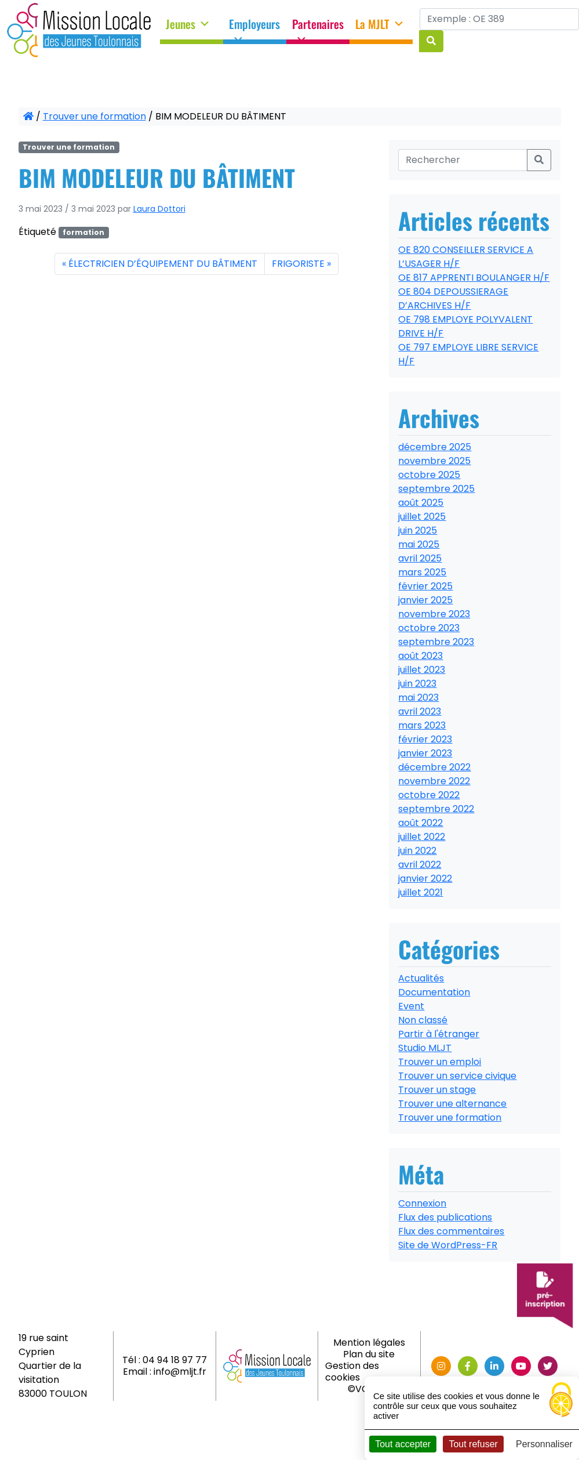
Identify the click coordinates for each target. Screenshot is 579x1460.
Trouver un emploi (439, 1061)
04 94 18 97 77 (175, 1360)
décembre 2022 (434, 767)
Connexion (422, 1203)
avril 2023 (419, 711)
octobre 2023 (429, 628)
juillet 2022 (421, 836)
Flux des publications (445, 1217)
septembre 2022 (436, 809)
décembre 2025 (434, 447)
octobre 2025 (429, 474)
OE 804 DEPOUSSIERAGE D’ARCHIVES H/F (453, 298)
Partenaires (318, 27)
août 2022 (420, 822)
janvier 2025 (425, 600)
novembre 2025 (434, 461)
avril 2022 (419, 864)
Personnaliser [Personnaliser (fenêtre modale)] (544, 1444)
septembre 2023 (436, 642)
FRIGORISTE (298, 263)
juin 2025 (417, 530)
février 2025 (425, 586)
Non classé (422, 1020)
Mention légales (369, 1342)
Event (411, 1006)
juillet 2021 (420, 892)
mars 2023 (422, 725)
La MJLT (380, 24)
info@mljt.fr (180, 1371)
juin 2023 (417, 683)
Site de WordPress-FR (447, 1245)
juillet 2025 (422, 516)
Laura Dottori (159, 209)
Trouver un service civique (457, 1075)
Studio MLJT (424, 1048)
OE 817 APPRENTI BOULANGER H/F (473, 277)
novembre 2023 (434, 614)
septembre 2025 (436, 488)
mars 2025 (422, 572)
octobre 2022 (429, 795)
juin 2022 (417, 850)
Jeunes (188, 24)
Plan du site (369, 1354)
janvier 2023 (425, 753)
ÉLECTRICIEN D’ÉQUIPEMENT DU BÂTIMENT (162, 263)
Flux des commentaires (451, 1231)
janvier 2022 (425, 878)
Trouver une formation (94, 116)
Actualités (421, 978)
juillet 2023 (421, 669)
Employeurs (254, 27)
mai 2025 (418, 544)
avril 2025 (420, 558)
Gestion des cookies (352, 1371)
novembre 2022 (434, 781)
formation (83, 232)
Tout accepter (403, 1444)
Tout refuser (473, 1444)
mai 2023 (418, 697)
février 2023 (425, 739)
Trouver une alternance (452, 1103)
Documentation (434, 992)
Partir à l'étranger (438, 1034)
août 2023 (420, 655)
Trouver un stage (437, 1089)
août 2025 (420, 502)
